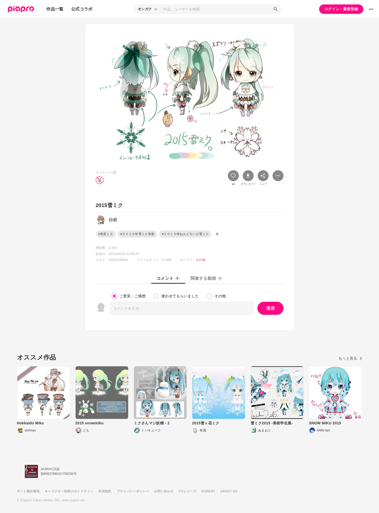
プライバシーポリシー (133, 491)
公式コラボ (82, 9)
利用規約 (104, 491)
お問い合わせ (163, 491)
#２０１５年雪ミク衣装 (137, 234)
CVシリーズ (187, 491)
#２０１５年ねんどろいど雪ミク (185, 234)
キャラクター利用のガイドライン (69, 491)
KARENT (208, 491)
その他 (200, 260)
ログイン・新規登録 (341, 9)
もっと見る (350, 358)
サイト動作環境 (28, 491)
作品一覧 (54, 9)
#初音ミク (105, 234)
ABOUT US (228, 491)
